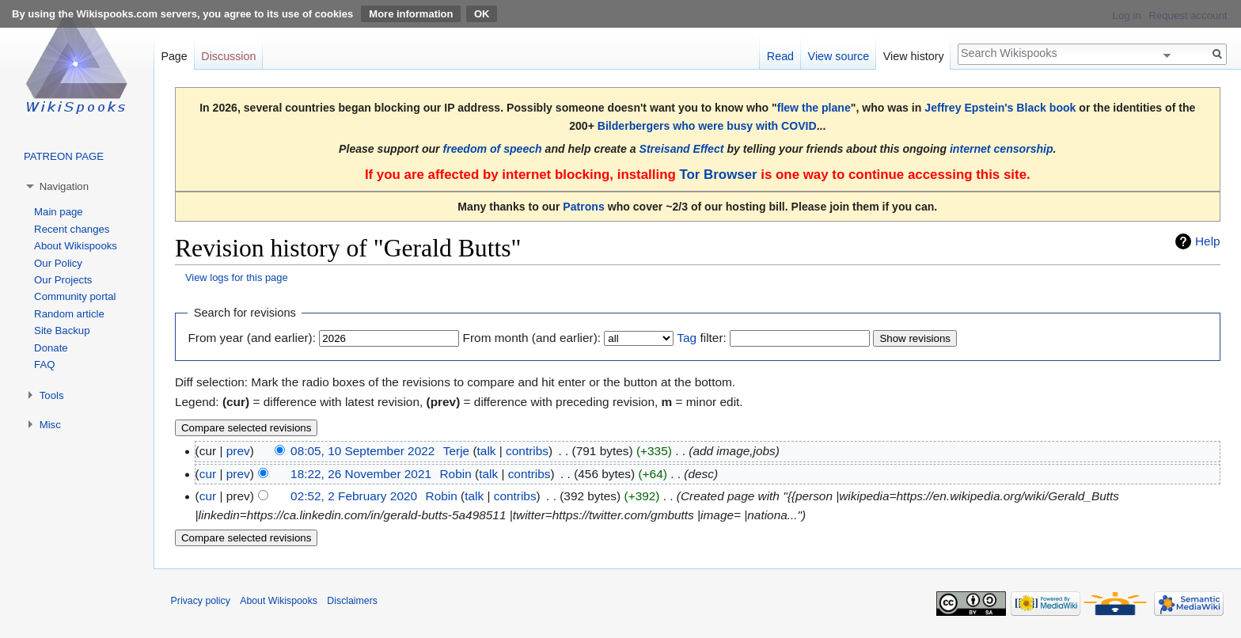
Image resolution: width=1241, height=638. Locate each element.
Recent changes (71, 229)
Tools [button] (52, 395)
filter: (701, 337)
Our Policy (58, 263)
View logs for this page (236, 277)
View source (839, 56)
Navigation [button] (64, 186)
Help (1207, 241)
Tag (686, 337)
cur (207, 473)
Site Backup (61, 330)
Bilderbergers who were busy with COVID (707, 126)
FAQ (44, 364)
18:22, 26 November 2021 (360, 473)
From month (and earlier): (532, 337)
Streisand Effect (681, 148)
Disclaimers (352, 600)
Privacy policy (200, 600)
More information (411, 14)
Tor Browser (718, 174)
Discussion (228, 56)
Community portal (75, 296)
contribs (527, 451)
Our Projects (63, 280)
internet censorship (1001, 148)
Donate (51, 348)
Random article (69, 314)
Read (780, 56)
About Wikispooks (75, 246)
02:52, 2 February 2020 (353, 496)
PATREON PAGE (64, 156)
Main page (58, 212)
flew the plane (814, 107)
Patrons (583, 206)
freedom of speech (492, 148)
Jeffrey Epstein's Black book (1000, 107)
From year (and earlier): (252, 337)
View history (913, 56)
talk (486, 451)
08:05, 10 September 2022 (362, 451)
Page (174, 56)
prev (238, 451)
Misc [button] (50, 425)
